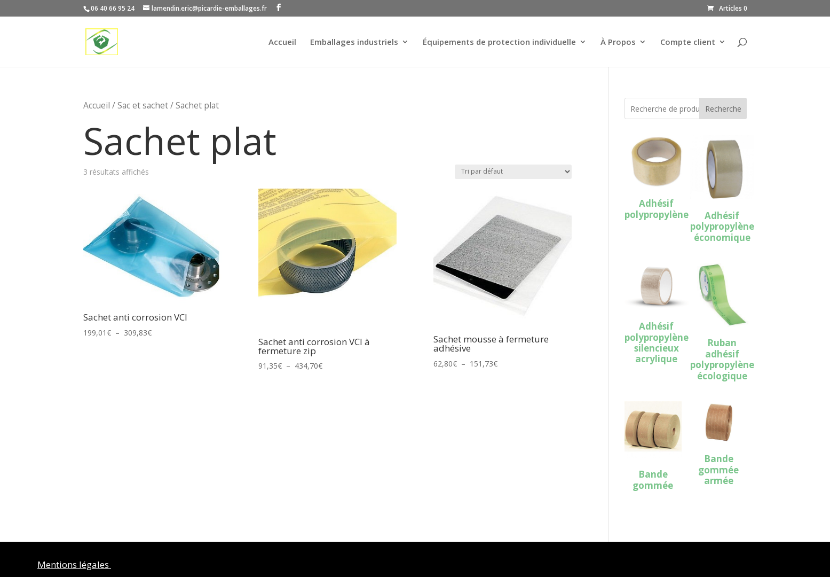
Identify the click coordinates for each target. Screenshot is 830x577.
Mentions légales (74, 564)
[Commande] (513, 172)
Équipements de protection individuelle (499, 42)
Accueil (282, 42)
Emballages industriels (354, 42)
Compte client (687, 42)
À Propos (618, 42)
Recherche (723, 109)
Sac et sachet (142, 105)
